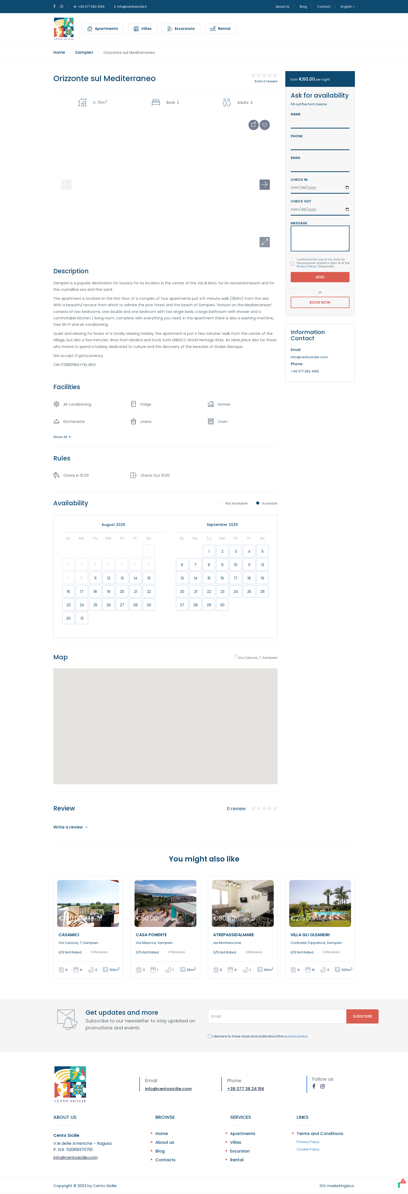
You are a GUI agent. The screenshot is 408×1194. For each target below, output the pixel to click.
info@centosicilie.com (168, 1089)
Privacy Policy (306, 266)
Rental (224, 28)
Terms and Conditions (320, 1134)
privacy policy (296, 1036)
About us (164, 1142)
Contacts (165, 1160)
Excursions (185, 28)
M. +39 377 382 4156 (89, 6)
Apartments (106, 28)
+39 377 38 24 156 (245, 1089)
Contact (323, 6)
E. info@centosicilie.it (130, 6)
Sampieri (84, 52)
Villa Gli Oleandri (310, 935)
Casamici (69, 935)
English (348, 6)
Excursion (240, 1151)
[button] (265, 242)
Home (59, 52)
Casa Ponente (151, 935)
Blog (303, 6)
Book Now (320, 302)
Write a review (70, 827)
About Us (282, 6)
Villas (146, 28)
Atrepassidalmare (233, 935)
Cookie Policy (308, 1149)
